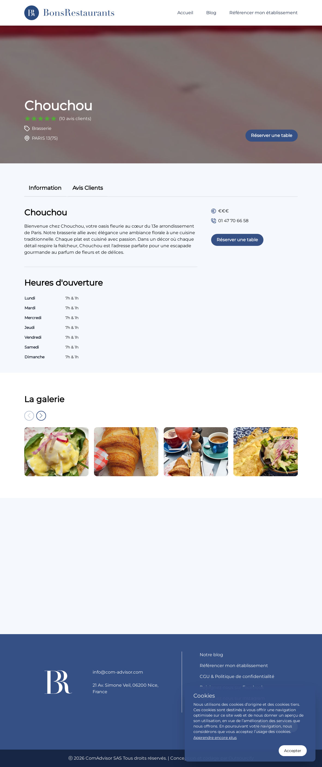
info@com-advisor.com (118, 672)
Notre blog (211, 654)
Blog (211, 12)
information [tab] (45, 188)
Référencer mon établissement (263, 12)
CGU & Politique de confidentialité (237, 676)
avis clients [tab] (87, 188)
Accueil (185, 12)
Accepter (292, 750)
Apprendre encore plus (215, 737)
